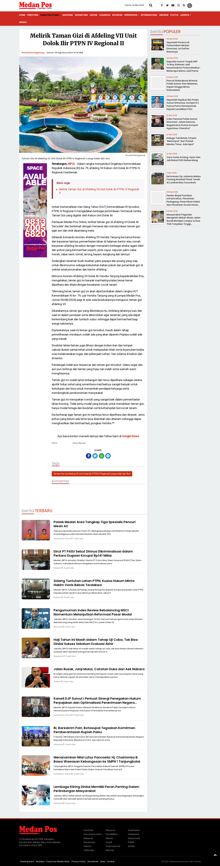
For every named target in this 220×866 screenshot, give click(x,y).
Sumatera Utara (49, 15)
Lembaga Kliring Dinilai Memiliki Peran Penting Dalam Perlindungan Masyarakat (96, 789)
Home (22, 15)
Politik (174, 15)
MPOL (71, 163)
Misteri (109, 838)
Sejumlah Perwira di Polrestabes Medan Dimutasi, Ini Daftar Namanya (178, 47)
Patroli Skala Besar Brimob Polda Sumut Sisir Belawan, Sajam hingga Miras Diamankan (182, 85)
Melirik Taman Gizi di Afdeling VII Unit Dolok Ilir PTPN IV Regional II (99, 191)
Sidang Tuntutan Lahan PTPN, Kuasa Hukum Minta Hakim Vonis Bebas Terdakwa (94, 583)
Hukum (93, 15)
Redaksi (40, 861)
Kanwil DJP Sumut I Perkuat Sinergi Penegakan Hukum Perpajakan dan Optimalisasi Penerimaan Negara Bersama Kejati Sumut (97, 702)
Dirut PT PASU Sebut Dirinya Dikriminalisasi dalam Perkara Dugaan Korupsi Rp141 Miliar (93, 553)
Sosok (109, 842)
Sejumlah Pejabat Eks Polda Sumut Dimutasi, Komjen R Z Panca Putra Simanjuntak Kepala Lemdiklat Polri (183, 104)
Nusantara (81, 15)
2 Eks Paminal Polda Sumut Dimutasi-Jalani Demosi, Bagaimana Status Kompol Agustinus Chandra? (182, 123)
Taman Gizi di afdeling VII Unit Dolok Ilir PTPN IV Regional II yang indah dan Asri (92, 473)
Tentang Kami (27, 861)
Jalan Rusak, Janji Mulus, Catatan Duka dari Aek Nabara (99, 669)
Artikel (57, 681)
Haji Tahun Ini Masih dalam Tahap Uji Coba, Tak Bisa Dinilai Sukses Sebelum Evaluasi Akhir (96, 641)
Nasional (67, 15)
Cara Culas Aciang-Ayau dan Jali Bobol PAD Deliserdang (183, 159)
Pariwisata (133, 834)
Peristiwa (32, 15)
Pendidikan (130, 15)
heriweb (197, 861)
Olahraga (104, 15)
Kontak (111, 861)
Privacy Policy (79, 861)
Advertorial (134, 838)
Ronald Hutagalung (33, 52)
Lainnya (184, 15)
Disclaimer (93, 861)
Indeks (23, 22)
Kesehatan (134, 830)
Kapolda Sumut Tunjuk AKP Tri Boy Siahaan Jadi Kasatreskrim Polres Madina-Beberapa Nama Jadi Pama (184, 66)
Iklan (103, 861)
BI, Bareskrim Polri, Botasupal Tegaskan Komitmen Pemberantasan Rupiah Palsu (94, 730)
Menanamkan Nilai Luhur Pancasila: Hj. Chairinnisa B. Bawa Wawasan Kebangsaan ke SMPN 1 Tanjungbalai (97, 759)
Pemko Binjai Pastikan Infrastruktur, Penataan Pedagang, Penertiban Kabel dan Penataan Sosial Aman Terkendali (183, 201)
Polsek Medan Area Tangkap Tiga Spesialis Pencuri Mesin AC (95, 524)
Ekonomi (117, 15)
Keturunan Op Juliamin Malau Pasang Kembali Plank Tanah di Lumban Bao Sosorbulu (184, 179)
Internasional (149, 15)
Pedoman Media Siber (58, 861)
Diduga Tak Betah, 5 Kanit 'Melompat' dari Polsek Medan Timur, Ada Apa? (181, 141)
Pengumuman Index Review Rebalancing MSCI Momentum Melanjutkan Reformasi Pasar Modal (93, 612)
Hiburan (163, 15)
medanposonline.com (178, 861)
